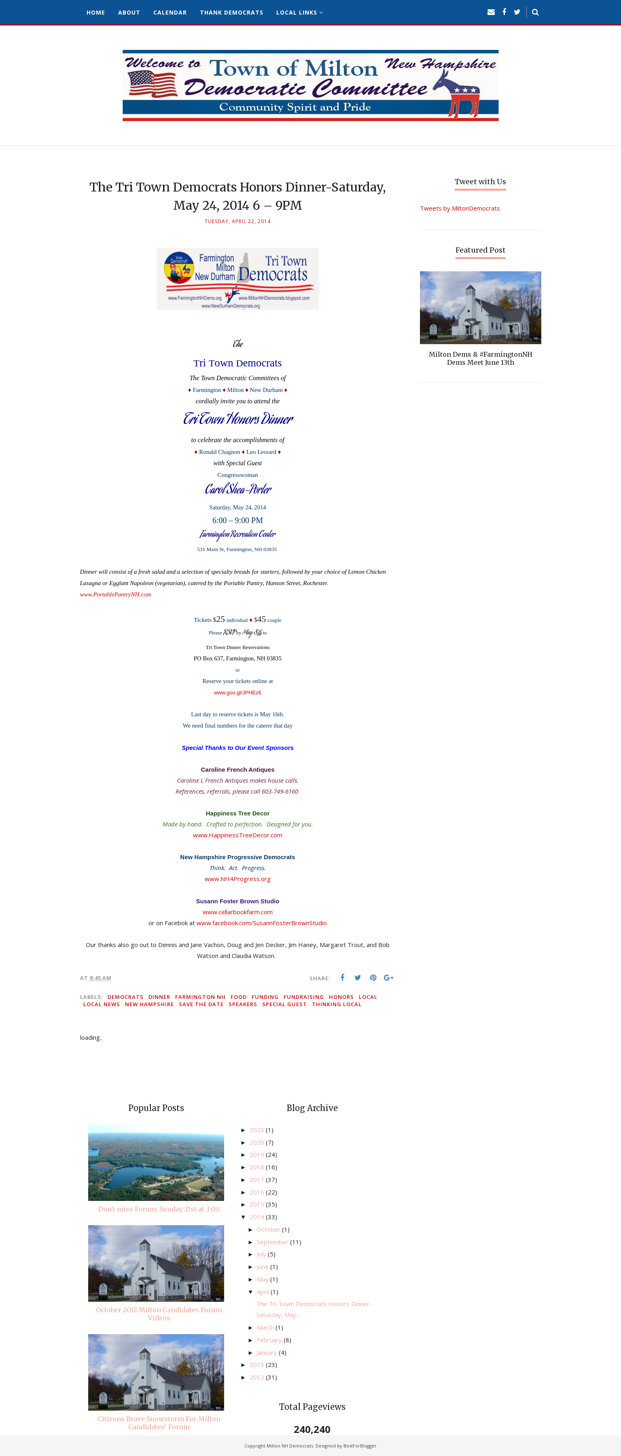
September (273, 1242)
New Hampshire (149, 1004)
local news (101, 1004)
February (270, 1340)
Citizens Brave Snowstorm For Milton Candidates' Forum (158, 1423)
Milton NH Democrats (290, 1446)
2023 (258, 1130)
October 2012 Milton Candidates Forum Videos (159, 1314)
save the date (201, 1004)
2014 (258, 1217)
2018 (258, 1167)
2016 (258, 1192)
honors (341, 996)
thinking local (337, 1004)
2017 (258, 1179)
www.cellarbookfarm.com (238, 912)
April (264, 1292)
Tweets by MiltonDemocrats (460, 208)
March (266, 1327)
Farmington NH (200, 996)
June (263, 1266)
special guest (284, 1004)
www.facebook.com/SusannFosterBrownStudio (262, 923)
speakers (243, 1004)
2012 (258, 1377)
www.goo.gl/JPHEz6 (237, 693)
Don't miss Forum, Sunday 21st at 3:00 (159, 1209)
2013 (258, 1364)
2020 (258, 1142)
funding (265, 996)
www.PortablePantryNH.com (115, 594)
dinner (159, 996)
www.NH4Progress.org (238, 879)
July (262, 1254)
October (269, 1229)
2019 (258, 1154)
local (368, 996)
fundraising (304, 996)
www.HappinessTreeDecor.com (237, 835)
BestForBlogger (360, 1446)
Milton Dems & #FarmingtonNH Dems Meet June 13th (480, 358)
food (239, 996)
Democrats (126, 996)
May (263, 1279)
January (268, 1352)
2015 (258, 1204)
